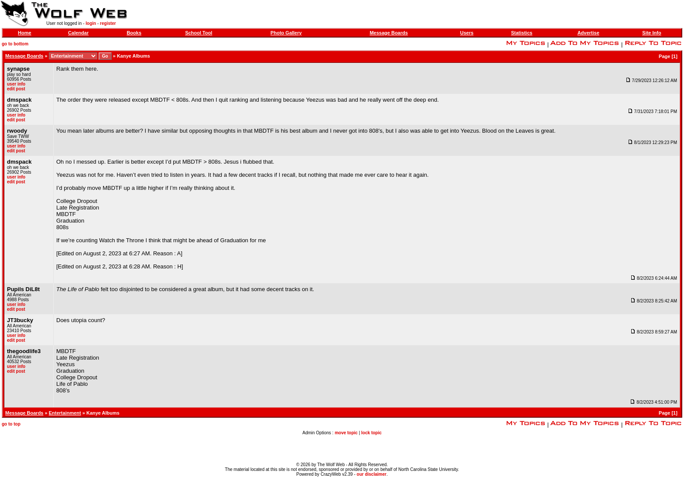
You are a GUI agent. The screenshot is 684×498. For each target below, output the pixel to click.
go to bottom (15, 43)
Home (24, 32)
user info (16, 84)
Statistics (521, 32)
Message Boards (388, 32)
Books (134, 32)
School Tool (198, 32)
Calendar (78, 32)
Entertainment (65, 413)
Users (467, 32)
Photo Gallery (286, 32)
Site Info (651, 32)
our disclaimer (371, 474)
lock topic (371, 432)
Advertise (588, 32)
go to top (11, 424)
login (91, 23)
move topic (346, 432)
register (108, 23)
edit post (16, 88)
